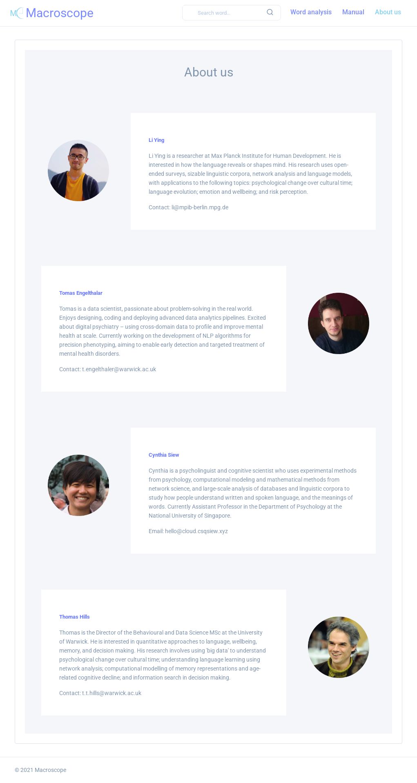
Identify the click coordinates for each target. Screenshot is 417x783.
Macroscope (50, 770)
